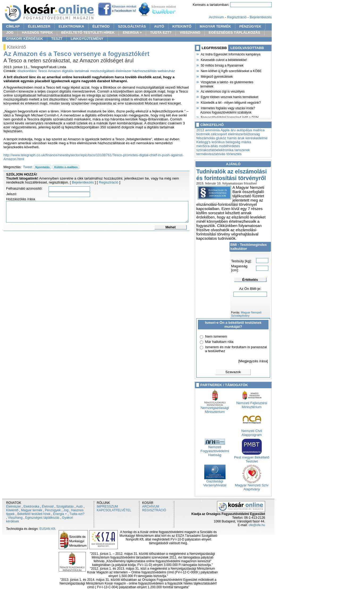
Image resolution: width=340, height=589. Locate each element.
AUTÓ (159, 26)
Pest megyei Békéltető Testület (251, 457)
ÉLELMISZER (39, 26)
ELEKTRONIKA (71, 26)
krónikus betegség (225, 142)
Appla (225, 130)
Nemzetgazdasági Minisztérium (215, 408)
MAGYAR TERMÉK (215, 26)
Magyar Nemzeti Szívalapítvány (246, 314)
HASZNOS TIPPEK (37, 32)
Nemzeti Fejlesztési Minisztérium (251, 403)
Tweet (27, 167)
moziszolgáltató (102, 71)
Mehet (170, 227)
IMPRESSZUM (107, 506)
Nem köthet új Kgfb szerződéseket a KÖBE (231, 70)
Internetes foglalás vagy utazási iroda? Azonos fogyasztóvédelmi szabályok (227, 109)
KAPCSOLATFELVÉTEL (114, 510)
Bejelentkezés (261, 17)
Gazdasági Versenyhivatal (214, 481)
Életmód (48, 506)
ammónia (212, 130)
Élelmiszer (13, 506)
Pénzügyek (53, 510)
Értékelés (250, 280)
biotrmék (203, 134)
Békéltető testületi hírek (33, 514)
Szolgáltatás (65, 506)
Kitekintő (12, 510)
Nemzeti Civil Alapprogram (251, 431)
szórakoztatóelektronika (214, 150)
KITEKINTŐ (182, 26)
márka (246, 142)
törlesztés (233, 154)
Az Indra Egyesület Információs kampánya (230, 53)
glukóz (221, 138)
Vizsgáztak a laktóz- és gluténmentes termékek (226, 83)
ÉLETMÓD (101, 26)
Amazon (54, 71)
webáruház (166, 71)
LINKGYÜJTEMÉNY (87, 39)
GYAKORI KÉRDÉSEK (24, 39)
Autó (79, 506)
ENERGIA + (132, 32)
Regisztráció (236, 17)
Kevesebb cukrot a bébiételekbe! (223, 59)
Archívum (216, 17)
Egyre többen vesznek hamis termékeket (229, 96)
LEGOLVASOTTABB (247, 48)
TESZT (56, 39)
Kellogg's (203, 142)
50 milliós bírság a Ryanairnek (221, 65)
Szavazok (233, 372)
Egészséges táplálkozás (42, 518)
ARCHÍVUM (150, 506)
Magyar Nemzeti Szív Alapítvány (252, 485)
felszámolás (205, 138)
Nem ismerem (216, 336)
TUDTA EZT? (161, 32)
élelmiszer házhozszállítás (136, 71)
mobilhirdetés (229, 146)
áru (233, 130)
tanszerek (242, 150)
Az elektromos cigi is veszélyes (222, 91)
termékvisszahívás (211, 154)
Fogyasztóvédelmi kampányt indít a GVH (229, 117)
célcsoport (219, 134)
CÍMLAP (13, 26)
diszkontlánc (27, 71)
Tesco (42, 71)
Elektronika (31, 506)
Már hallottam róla (219, 342)
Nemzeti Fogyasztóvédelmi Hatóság (215, 449)
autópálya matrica (251, 130)
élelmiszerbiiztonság (244, 134)
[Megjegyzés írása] (253, 361)
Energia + (60, 514)
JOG (10, 32)
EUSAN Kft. (47, 529)
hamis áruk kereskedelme (247, 138)
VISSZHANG (190, 32)
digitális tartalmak (75, 71)
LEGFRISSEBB (214, 48)
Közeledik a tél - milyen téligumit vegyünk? (230, 102)
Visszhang (15, 518)
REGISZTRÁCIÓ (154, 510)
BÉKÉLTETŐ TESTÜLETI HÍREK (87, 32)
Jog (65, 510)
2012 (200, 130)
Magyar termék (31, 510)
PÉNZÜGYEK (250, 26)
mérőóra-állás (207, 146)
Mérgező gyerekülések (216, 76)
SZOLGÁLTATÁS (132, 26)
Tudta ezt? (76, 514)
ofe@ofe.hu (257, 525)
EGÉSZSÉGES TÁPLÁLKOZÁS (234, 32)
